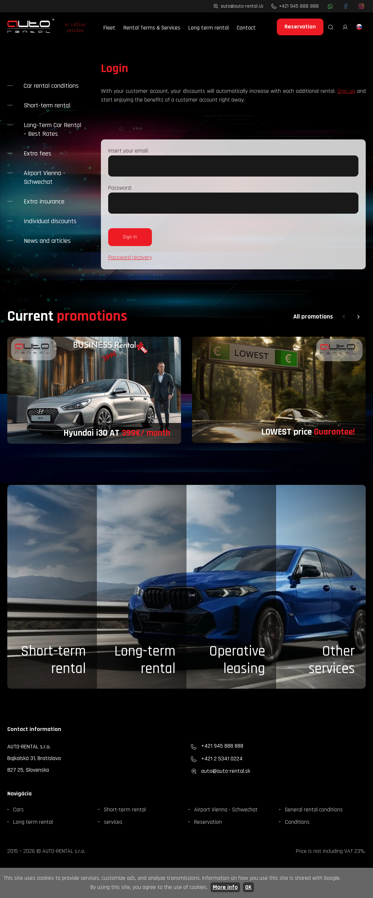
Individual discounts (50, 221)
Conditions (297, 822)
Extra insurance (44, 201)
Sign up (346, 91)
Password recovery (130, 257)
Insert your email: (128, 151)
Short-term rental (47, 105)
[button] (344, 317)
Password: (120, 188)
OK (248, 887)
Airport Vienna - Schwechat (44, 177)
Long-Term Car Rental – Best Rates (52, 129)
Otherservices (332, 660)
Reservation (300, 27)
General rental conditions (314, 810)
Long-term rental (145, 660)
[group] (94, 390)
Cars (18, 810)
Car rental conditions (51, 86)
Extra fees (37, 153)
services (113, 822)
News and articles (47, 241)
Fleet (109, 28)
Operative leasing (237, 660)
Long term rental (208, 28)
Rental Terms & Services (151, 28)
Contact (246, 28)
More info (225, 887)
